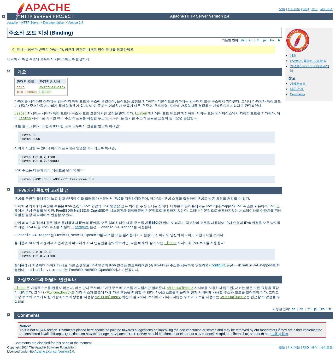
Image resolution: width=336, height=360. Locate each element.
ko (272, 40)
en (250, 40)
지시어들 (294, 9)
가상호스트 (298, 83)
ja (264, 40)
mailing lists (279, 334)
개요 (293, 55)
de (242, 40)
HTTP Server (30, 22)
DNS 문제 (297, 89)
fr (258, 40)
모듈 (282, 9)
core (21, 87)
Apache (12, 22)
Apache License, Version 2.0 (54, 351)
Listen (45, 92)
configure (82, 227)
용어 (314, 9)
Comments (297, 94)
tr (279, 40)
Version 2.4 (75, 22)
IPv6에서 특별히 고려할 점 (308, 61)
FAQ (306, 9)
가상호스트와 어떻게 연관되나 (47, 279)
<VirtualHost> (52, 87)
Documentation (53, 22)
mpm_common (27, 92)
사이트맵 (326, 9)
